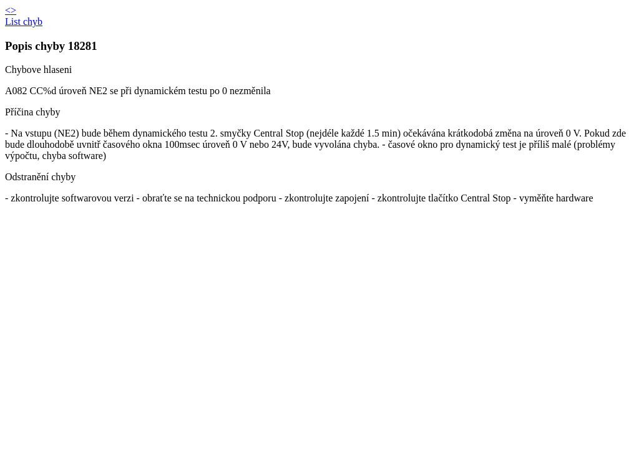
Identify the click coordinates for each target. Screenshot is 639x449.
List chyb (23, 21)
